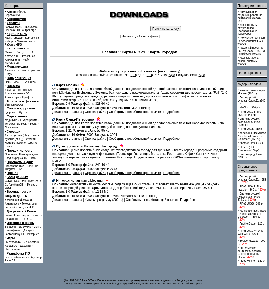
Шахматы (25, 245)
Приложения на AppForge (20, 30)
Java (7, 257)
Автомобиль (16, 12)
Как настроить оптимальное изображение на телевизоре (247, 29)
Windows (30, 82)
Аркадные (11, 245)
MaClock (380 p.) (250, 107)
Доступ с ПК (12, 55)
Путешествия (25, 41)
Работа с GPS (13, 44)
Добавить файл (146, 36)
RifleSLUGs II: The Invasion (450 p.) (250, 113)
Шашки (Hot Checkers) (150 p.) (249, 149)
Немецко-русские (15, 142)
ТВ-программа (29, 120)
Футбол (23, 112)
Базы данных (17, 177)
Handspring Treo (14, 166)
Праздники (11, 127)
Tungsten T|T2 (13, 169)
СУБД (8, 181)
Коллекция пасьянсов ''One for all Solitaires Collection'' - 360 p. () (252, 215)
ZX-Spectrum (32, 242)
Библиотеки (20, 257)
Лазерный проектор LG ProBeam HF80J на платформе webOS (251, 50)
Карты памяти (18, 48)
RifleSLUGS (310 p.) (251, 128)
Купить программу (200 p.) (104, 200)
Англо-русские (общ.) (17, 135)
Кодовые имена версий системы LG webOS (250, 60)
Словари (13, 131)
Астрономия (16, 19)
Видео (23, 70)
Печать (36, 215)
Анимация (11, 70)
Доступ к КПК (26, 207)
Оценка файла (95, 112)
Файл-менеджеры (17, 61)
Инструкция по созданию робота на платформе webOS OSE (250, 16)
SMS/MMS (24, 226)
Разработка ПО (18, 253)
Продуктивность (20, 150)
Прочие (12, 173)
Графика (35, 70)
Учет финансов (14, 104)
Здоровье (11, 112)
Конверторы (21, 215)
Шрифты (27, 97)
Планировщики (28, 154)
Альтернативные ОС (17, 93)
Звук (9, 74)
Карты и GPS (17, 34)
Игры (11, 238)
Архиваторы (12, 97)
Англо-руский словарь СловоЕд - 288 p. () (252, 179)
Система (13, 86)
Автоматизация (22, 89)
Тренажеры (32, 27)
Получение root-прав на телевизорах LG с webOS (251, 40)
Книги (8, 215)
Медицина (11, 120)
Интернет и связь (20, 223)
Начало (127, 36)
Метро (10, 41)
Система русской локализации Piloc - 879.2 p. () (250, 196)
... (34, 97)
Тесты (33, 123)
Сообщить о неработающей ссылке (135, 112)
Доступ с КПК (25, 52)
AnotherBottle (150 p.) (252, 143)
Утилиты (13, 23)
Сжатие (9, 52)
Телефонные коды (16, 123)
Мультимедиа (17, 66)
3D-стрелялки (13, 242)
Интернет (33, 234)
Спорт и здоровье (21, 108)
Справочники (13, 15)
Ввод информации (16, 158)
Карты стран (32, 37)
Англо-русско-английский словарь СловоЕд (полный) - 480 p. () (250, 252)
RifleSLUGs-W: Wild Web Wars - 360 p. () (250, 233)
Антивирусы (12, 203)
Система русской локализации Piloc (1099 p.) (249, 121)
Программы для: (20, 162)
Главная (109, 52)
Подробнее (171, 112)
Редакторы (11, 218)
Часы (33, 158)
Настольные (12, 249)
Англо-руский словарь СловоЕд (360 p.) (252, 100)
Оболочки (11, 154)
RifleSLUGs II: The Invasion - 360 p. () (252, 188)
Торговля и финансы (23, 101)
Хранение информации (19, 199)
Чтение (24, 218)
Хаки (8, 89)
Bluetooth (10, 226)
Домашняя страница (67, 112)
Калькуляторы (13, 27)
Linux (8, 82)
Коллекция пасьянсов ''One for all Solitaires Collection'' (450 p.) (252, 136)
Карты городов (14, 37)
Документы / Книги (21, 211)
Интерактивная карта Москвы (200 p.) (252, 92)
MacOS (18, 82)
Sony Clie (32, 166)
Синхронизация (19, 78)
